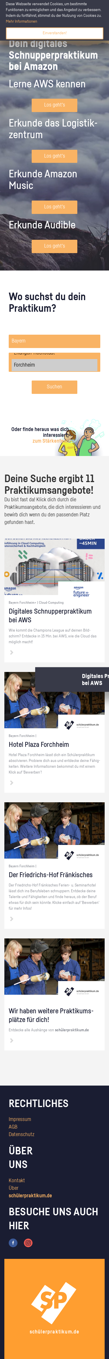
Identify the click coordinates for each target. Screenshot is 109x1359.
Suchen (54, 387)
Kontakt (17, 1180)
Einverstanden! (55, 33)
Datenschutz (21, 1134)
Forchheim (54, 365)
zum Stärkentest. (51, 441)
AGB (13, 1127)
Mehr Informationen (21, 21)
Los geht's (54, 105)
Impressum (20, 1119)
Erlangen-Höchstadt (54, 353)
